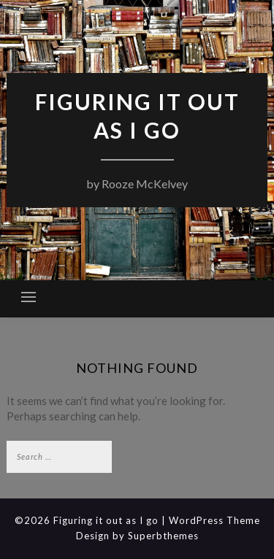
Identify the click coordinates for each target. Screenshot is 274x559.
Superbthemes (163, 535)
